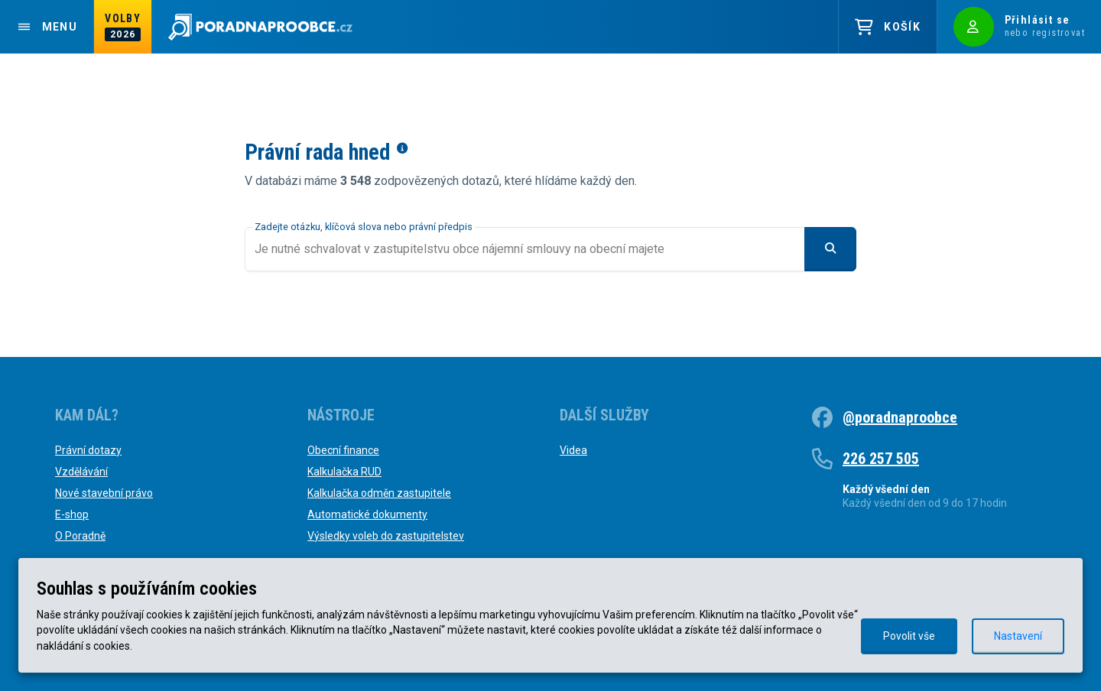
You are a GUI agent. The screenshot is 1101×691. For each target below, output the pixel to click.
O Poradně (80, 536)
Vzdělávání (81, 472)
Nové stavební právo (104, 493)
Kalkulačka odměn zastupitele (379, 493)
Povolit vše (909, 636)
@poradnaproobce (900, 417)
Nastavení (1018, 636)
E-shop (72, 514)
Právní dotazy (88, 450)
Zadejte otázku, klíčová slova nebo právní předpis (364, 226)
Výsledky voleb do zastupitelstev (385, 536)
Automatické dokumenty (367, 514)
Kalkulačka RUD (344, 472)
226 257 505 (881, 458)
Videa (573, 450)
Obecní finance (343, 450)
